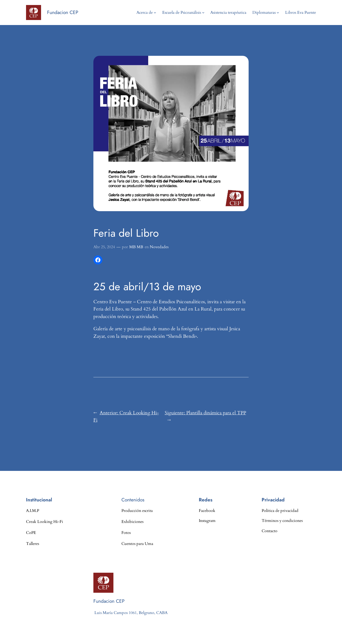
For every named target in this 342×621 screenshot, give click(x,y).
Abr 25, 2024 (104, 247)
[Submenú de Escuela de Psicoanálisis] (203, 12)
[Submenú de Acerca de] (155, 12)
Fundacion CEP (62, 12)
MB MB (136, 247)
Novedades (159, 247)
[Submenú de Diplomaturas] (278, 12)
